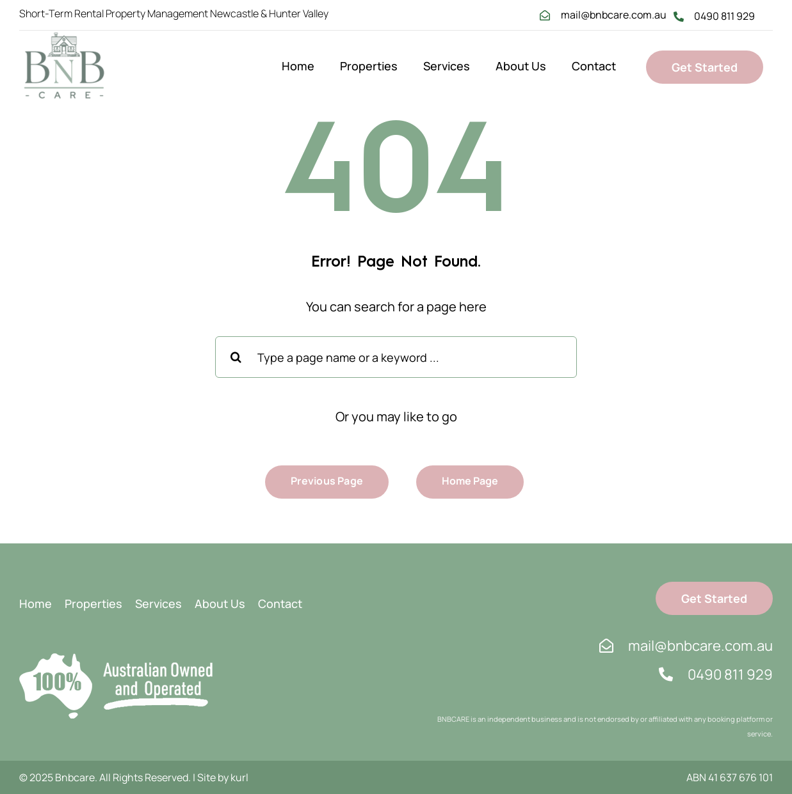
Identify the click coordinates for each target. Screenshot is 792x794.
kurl (239, 777)
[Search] (236, 357)
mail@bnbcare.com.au (614, 15)
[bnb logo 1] (64, 36)
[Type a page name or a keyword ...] (396, 357)
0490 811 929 (724, 16)
